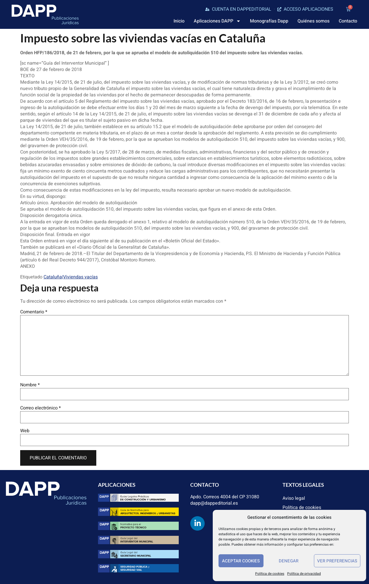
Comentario (33, 312)
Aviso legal (294, 498)
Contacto (348, 21)
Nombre (30, 385)
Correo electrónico (40, 408)
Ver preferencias (337, 561)
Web (24, 431)
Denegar (288, 561)
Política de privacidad (304, 573)
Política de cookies (269, 573)
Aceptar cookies (241, 561)
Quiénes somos (314, 21)
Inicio (179, 21)
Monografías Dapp (269, 21)
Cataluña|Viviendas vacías (71, 277)
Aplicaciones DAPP (217, 21)
